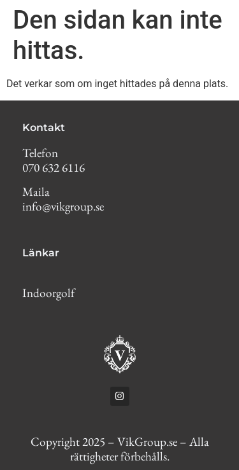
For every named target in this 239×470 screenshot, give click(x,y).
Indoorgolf (48, 293)
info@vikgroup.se (63, 206)
